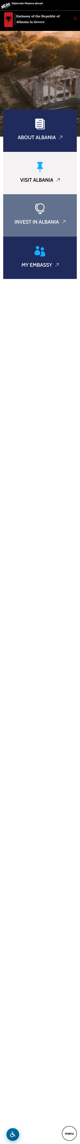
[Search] (75, 18)
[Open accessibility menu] (12, 1134)
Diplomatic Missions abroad (27, 3)
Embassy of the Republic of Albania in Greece (38, 19)
